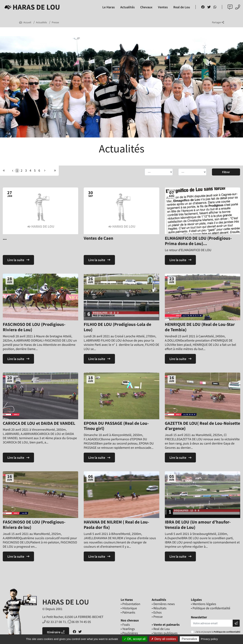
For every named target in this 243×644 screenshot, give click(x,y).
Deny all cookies (163, 638)
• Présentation (130, 604)
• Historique (129, 608)
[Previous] (4, 170)
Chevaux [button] (146, 7)
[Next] (55, 170)
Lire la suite (18, 260)
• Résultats (159, 608)
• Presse (157, 616)
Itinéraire (55, 632)
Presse (55, 22)
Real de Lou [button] (181, 7)
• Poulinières (129, 633)
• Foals (125, 624)
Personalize (189, 638)
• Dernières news (163, 604)
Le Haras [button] (108, 7)
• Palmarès (128, 612)
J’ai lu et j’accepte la (217, 631)
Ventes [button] (163, 7)
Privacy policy (209, 638)
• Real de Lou (161, 629)
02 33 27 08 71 (54, 622)
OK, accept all (134, 638)
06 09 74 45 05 (80, 622)
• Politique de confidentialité (210, 608)
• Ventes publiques (165, 633)
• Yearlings (128, 629)
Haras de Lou (31, 7)
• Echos (157, 612)
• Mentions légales (203, 604)
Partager (218, 22)
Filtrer (226, 172)
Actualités (41, 22)
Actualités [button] (127, 7)
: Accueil (25, 22)
